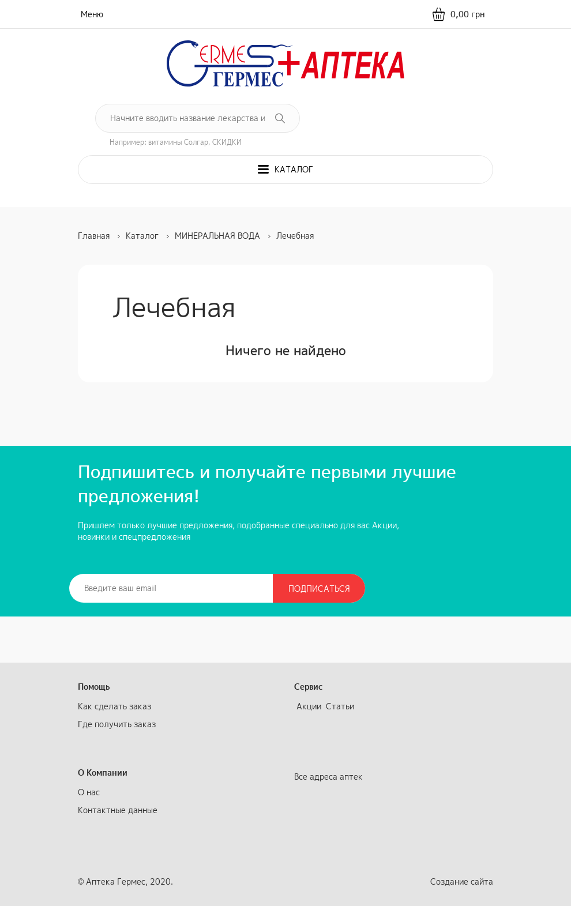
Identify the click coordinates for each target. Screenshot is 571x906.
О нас (89, 792)
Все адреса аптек (328, 776)
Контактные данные (117, 810)
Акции (308, 706)
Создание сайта (461, 881)
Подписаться (319, 588)
